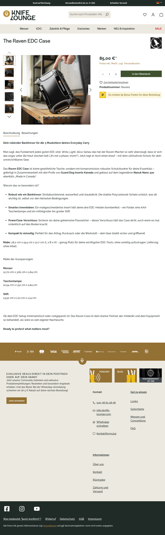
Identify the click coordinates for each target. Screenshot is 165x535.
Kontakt (97, 472)
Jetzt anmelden (17, 400)
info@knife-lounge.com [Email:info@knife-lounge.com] (102, 412)
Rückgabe (99, 479)
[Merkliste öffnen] (145, 14)
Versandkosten (50, 526)
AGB (81, 518)
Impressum (95, 518)
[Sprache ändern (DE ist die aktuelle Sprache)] (159, 2)
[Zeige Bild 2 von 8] (44, 117)
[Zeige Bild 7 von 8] (68, 117)
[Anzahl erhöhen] (116, 74)
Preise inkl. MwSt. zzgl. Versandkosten (119, 63)
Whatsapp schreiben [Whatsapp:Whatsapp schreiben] (101, 423)
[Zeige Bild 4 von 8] (53, 117)
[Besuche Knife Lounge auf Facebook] (6, 509)
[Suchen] (107, 14)
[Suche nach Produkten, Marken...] (85, 14)
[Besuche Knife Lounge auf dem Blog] (126, 375)
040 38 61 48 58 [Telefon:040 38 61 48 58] (104, 402)
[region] (48, 90)
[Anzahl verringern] (102, 74)
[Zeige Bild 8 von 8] (39, 121)
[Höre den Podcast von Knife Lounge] (101, 375)
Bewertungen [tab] (30, 133)
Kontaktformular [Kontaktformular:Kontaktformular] (104, 433)
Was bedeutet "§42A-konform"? (22, 518)
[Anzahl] (109, 74)
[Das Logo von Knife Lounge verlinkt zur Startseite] (19, 15)
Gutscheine (137, 409)
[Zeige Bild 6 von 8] (63, 117)
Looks (134, 401)
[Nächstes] (90, 90)
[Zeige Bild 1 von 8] (39, 117)
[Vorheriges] (21, 90)
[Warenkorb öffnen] (161, 14)
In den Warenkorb (141, 74)
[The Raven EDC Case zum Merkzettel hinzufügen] (113, 82)
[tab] (11, 133)
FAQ (133, 428)
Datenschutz (67, 518)
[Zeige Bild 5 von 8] (58, 117)
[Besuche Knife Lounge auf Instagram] (21, 509)
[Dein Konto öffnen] (153, 14)
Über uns (98, 464)
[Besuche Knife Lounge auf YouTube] (36, 509)
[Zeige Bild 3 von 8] (49, 117)
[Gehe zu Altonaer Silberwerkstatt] (150, 375)
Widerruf (50, 518)
